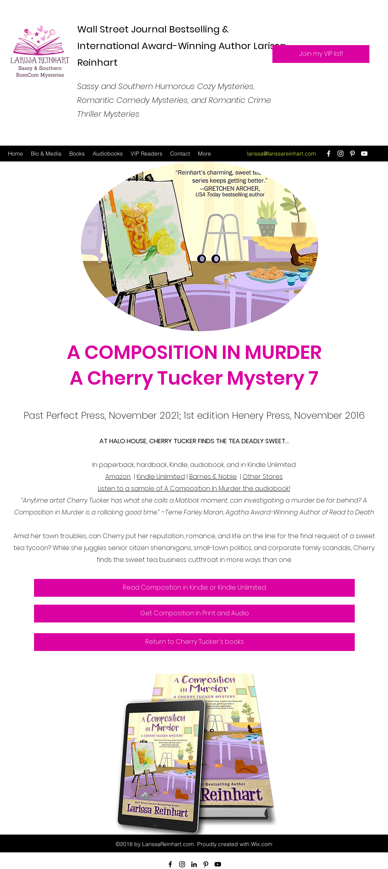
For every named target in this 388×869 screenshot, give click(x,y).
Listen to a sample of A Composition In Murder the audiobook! (194, 488)
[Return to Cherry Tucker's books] (194, 642)
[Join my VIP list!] (320, 54)
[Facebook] (329, 153)
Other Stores (263, 476)
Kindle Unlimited (161, 476)
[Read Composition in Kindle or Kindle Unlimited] (194, 588)
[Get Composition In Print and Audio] (194, 613)
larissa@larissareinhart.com (281, 153)
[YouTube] (364, 153)
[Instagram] (340, 153)
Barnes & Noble (213, 476)
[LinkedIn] (194, 864)
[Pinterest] (352, 153)
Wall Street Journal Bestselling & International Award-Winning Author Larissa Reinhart (181, 46)
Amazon (118, 476)
